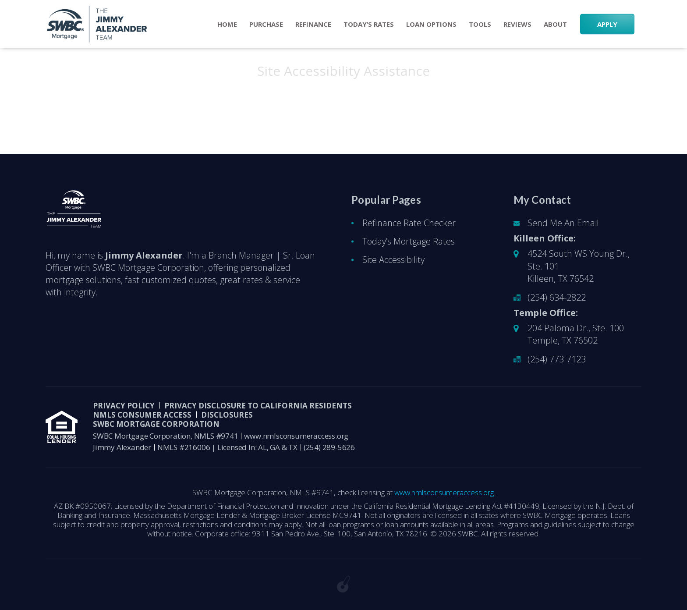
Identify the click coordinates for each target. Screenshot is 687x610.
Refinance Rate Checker (409, 223)
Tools (480, 24)
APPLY (607, 24)
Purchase (266, 24)
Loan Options (431, 24)
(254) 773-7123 (557, 359)
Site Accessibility (393, 260)
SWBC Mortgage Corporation (156, 424)
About (555, 24)
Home (227, 24)
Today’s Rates (369, 24)
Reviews (517, 24)
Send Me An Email (563, 223)
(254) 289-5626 (329, 447)
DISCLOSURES (227, 414)
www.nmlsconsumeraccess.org (296, 436)
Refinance (313, 24)
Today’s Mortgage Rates (408, 241)
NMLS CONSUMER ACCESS (142, 414)
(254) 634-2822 (557, 297)
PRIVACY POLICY (124, 405)
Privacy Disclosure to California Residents (258, 405)
